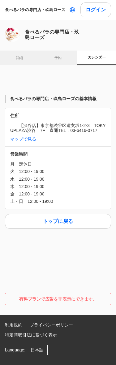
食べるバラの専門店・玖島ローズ (35, 9)
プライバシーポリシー (51, 324)
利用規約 (13, 324)
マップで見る (23, 139)
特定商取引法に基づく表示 (31, 334)
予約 (58, 58)
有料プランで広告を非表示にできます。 (58, 299)
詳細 (19, 58)
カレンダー (96, 57)
